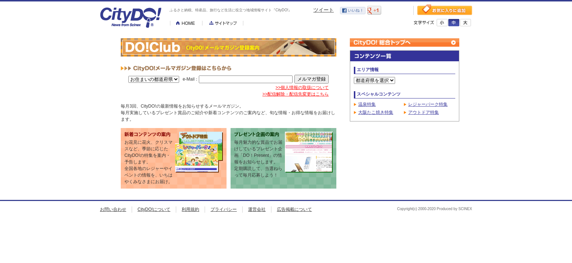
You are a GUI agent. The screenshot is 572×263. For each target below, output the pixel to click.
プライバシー (223, 209)
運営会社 (257, 209)
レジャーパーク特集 (428, 104)
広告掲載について (294, 209)
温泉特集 (367, 104)
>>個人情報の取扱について (302, 87)
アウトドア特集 (423, 112)
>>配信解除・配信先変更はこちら (295, 94)
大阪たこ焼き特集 (375, 112)
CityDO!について (154, 209)
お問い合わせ (113, 209)
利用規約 (190, 209)
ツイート (323, 10)
